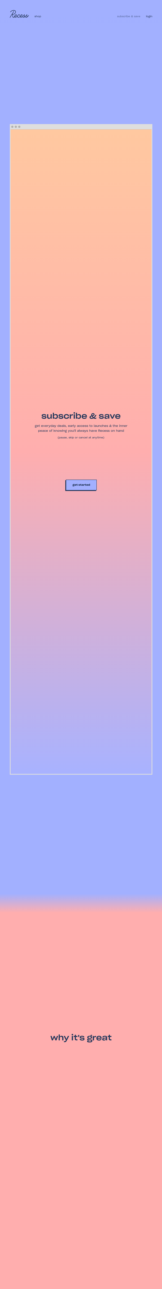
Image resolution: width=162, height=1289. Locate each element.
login (149, 16)
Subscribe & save (128, 16)
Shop (38, 16)
